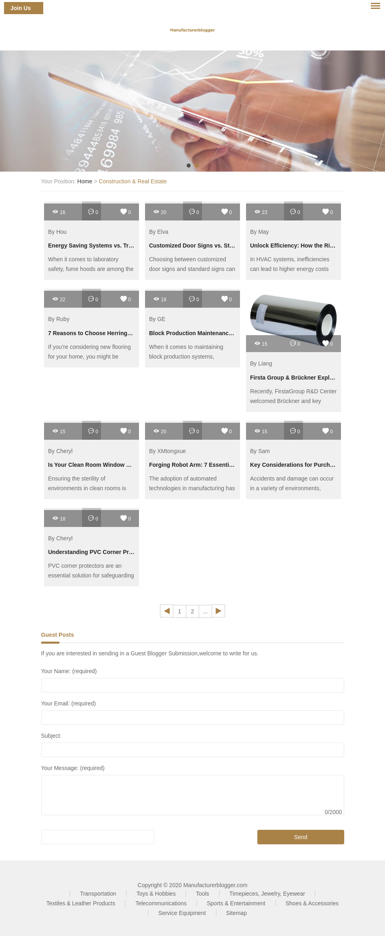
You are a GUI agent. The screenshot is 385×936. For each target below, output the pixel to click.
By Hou (57, 232)
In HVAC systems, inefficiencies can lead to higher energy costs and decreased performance (289, 269)
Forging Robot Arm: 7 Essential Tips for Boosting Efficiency (229, 465)
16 (58, 211)
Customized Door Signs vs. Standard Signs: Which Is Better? (231, 245)
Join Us (21, 8)
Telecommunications (161, 903)
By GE (157, 319)
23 (260, 211)
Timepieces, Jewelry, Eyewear (267, 893)
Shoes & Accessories (312, 903)
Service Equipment (182, 913)
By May (259, 232)
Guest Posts (57, 635)
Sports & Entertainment (236, 903)
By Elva (158, 232)
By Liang (261, 364)
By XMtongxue (167, 451)
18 (159, 299)
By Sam (260, 451)
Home (84, 181)
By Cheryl (60, 451)
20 (159, 211)
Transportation (98, 893)
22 (58, 299)
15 (260, 343)
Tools (202, 893)
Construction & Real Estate (133, 181)
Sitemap (236, 913)
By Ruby (58, 319)
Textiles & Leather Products (80, 903)
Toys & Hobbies (156, 893)
